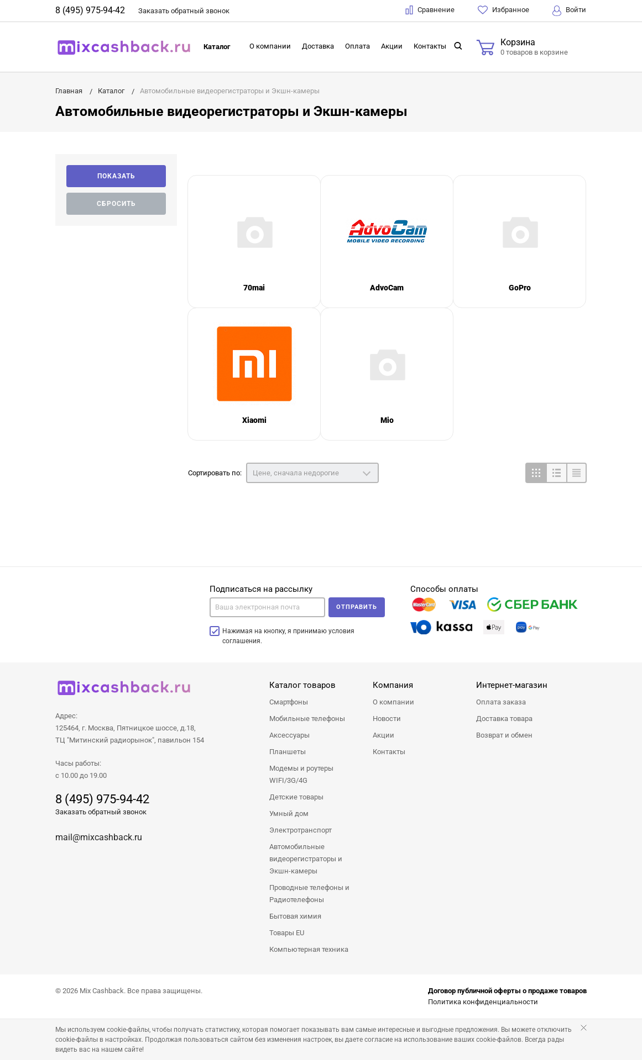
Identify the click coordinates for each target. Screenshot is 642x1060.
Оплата (357, 46)
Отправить (356, 607)
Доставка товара (504, 718)
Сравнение (430, 10)
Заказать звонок (183, 11)
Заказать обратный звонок (101, 812)
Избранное (503, 10)
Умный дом (289, 813)
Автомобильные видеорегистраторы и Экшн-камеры (305, 858)
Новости (387, 718)
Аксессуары (289, 735)
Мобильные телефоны (307, 718)
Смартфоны (288, 702)
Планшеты (287, 752)
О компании (270, 46)
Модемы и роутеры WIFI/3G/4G (301, 774)
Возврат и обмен (504, 735)
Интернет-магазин (511, 685)
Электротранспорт (300, 830)
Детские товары (296, 797)
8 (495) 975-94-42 (90, 10)
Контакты (430, 46)
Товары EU (286, 933)
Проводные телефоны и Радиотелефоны (309, 893)
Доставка (318, 46)
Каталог (216, 47)
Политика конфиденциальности (483, 1002)
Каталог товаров (302, 685)
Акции (392, 46)
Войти (569, 11)
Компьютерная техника (308, 949)
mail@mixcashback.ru (98, 837)
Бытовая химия (295, 916)
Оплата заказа (501, 702)
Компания (393, 685)
